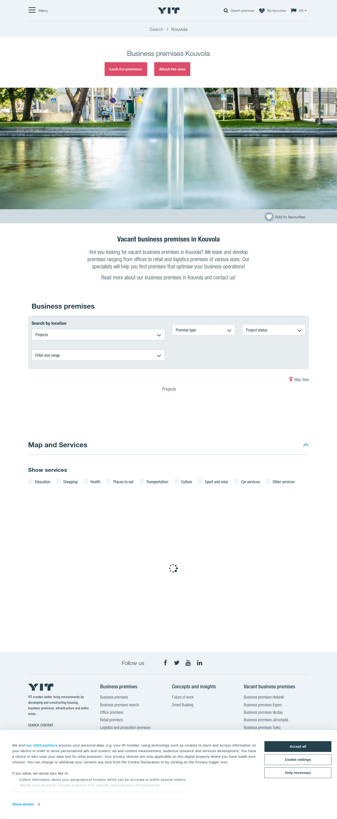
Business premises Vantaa (263, 713)
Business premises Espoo (263, 705)
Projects (41, 334)
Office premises (111, 713)
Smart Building (183, 705)
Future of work (183, 698)
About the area (172, 69)
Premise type (186, 329)
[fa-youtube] (188, 663)
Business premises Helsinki (264, 698)
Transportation (157, 481)
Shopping (70, 481)
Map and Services (57, 444)
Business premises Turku (262, 728)
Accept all (298, 746)
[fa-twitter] (176, 663)
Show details (23, 804)
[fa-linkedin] (199, 663)
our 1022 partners (41, 745)
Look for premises (126, 69)
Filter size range (47, 355)
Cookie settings (298, 759)
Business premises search (119, 705)
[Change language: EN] (300, 10)
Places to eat (123, 481)
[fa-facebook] (165, 663)
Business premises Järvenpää (266, 720)
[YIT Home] (168, 10)
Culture (186, 481)
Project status (256, 329)
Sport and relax (216, 481)
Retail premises (111, 720)
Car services (250, 481)
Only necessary (298, 773)
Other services (284, 481)
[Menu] (38, 10)
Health (95, 481)
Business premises (114, 698)
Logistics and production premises (125, 728)
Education (42, 481)
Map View (299, 380)
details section (175, 792)
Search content (40, 725)
